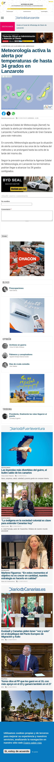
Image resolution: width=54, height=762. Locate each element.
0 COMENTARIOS (22, 118)
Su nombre (5, 201)
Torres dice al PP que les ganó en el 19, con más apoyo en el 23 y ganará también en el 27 (26, 682)
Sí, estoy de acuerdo (17, 751)
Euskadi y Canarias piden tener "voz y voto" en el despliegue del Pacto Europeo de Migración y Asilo (25, 634)
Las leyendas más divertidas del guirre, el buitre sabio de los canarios (24, 471)
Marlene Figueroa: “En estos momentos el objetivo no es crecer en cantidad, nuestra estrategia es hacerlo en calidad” (24, 575)
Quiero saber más (32, 742)
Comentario (6, 209)
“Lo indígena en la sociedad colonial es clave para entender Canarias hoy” (26, 522)
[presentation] (18, 228)
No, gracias (35, 752)
